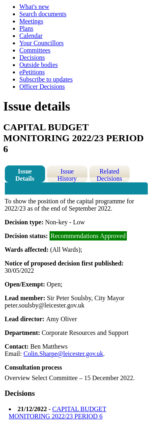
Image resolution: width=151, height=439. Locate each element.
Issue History (67, 175)
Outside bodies (38, 64)
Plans (26, 28)
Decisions (32, 57)
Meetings (31, 21)
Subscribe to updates (45, 79)
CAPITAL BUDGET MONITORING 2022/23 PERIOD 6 (58, 413)
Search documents (42, 13)
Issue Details (24, 175)
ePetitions (32, 72)
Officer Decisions (42, 86)
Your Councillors (41, 43)
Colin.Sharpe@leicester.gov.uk (63, 353)
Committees (34, 50)
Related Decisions (109, 175)
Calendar (31, 35)
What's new (34, 6)
